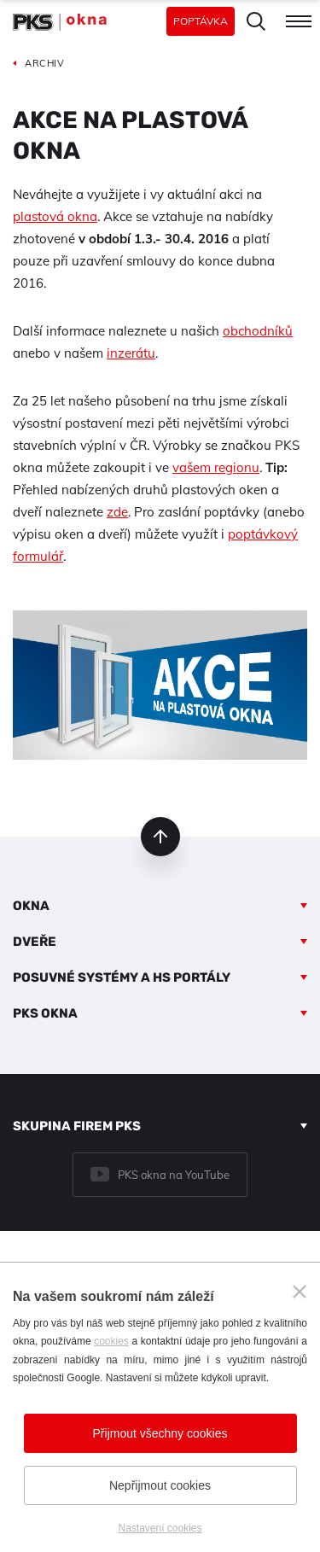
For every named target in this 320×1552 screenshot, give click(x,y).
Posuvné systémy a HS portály (121, 977)
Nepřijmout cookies (160, 1485)
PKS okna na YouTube (174, 1175)
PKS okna (45, 1013)
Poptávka (200, 21)
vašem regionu (215, 467)
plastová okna (55, 216)
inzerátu (131, 353)
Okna (31, 905)
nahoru (160, 836)
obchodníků (258, 331)
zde (117, 512)
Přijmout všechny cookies (160, 1433)
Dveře (34, 941)
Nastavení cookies (159, 1528)
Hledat (256, 21)
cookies (111, 1341)
